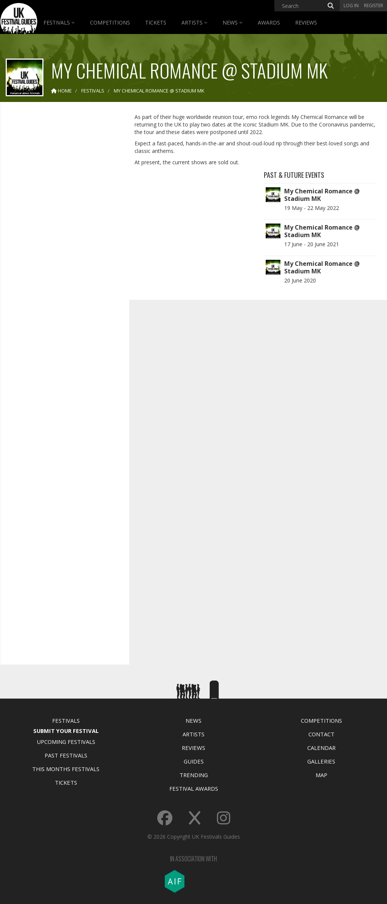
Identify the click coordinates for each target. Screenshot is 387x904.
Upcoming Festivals (66, 741)
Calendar (321, 747)
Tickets (155, 22)
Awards (269, 22)
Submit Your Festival (66, 730)
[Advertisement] (62, 226)
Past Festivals (66, 755)
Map (321, 775)
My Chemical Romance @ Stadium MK (322, 195)
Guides (194, 761)
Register (373, 5)
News (233, 22)
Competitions (110, 22)
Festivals (59, 22)
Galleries (321, 761)
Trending (194, 775)
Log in (351, 5)
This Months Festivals (65, 769)
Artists (194, 22)
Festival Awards (193, 788)
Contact (321, 734)
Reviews (306, 22)
